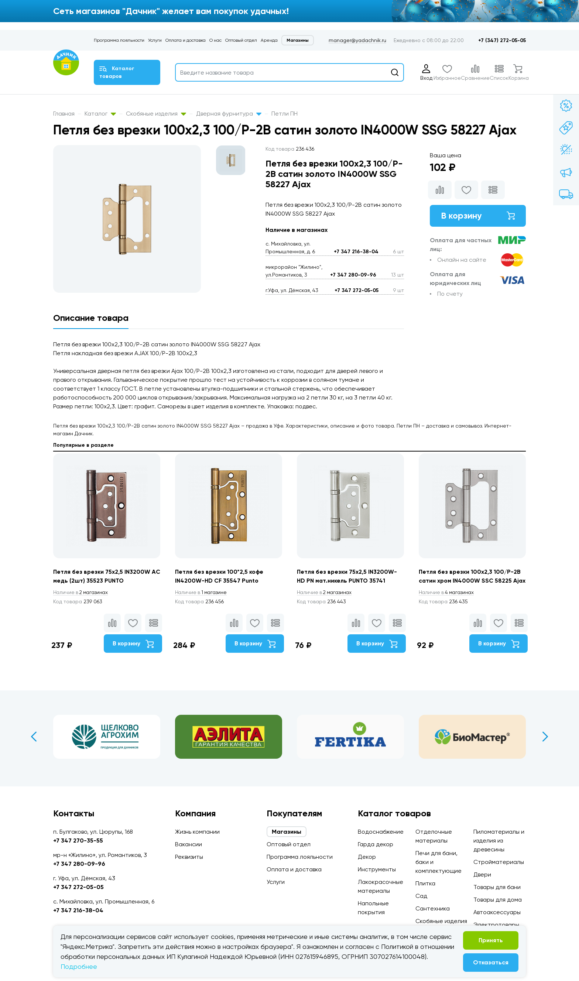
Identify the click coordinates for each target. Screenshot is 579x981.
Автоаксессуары (497, 912)
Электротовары (496, 924)
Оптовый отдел (241, 40)
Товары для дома (497, 899)
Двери (482, 874)
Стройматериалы (498, 861)
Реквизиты (189, 856)
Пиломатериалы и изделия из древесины (498, 840)
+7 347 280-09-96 (353, 275)
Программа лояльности (119, 40)
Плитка (425, 883)
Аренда (269, 40)
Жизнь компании (197, 831)
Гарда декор (375, 844)
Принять (491, 940)
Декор (367, 856)
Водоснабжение (381, 831)
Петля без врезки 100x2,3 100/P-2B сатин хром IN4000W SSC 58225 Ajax (470, 580)
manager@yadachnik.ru (357, 40)
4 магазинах (447, 601)
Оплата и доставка (185, 40)
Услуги (155, 40)
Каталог (100, 113)
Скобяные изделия (156, 113)
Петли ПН (284, 113)
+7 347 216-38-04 (356, 251)
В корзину (478, 215)
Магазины (298, 40)
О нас (215, 40)
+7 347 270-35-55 (78, 840)
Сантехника (432, 908)
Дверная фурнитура (228, 113)
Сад (421, 895)
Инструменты (377, 869)
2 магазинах (82, 593)
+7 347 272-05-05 (356, 290)
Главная (64, 113)
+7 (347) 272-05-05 (502, 40)
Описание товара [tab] (91, 317)
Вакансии (188, 844)
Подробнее (79, 966)
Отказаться (490, 962)
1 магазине (202, 593)
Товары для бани (497, 887)
